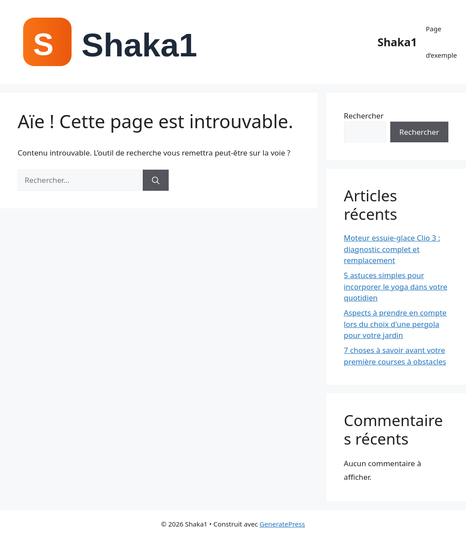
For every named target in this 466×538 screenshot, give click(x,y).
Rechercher (364, 116)
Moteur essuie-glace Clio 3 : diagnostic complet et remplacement (392, 249)
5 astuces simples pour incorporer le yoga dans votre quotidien (396, 286)
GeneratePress (282, 523)
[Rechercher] (156, 180)
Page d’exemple (441, 41)
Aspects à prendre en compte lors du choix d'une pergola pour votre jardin (395, 324)
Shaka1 (397, 41)
